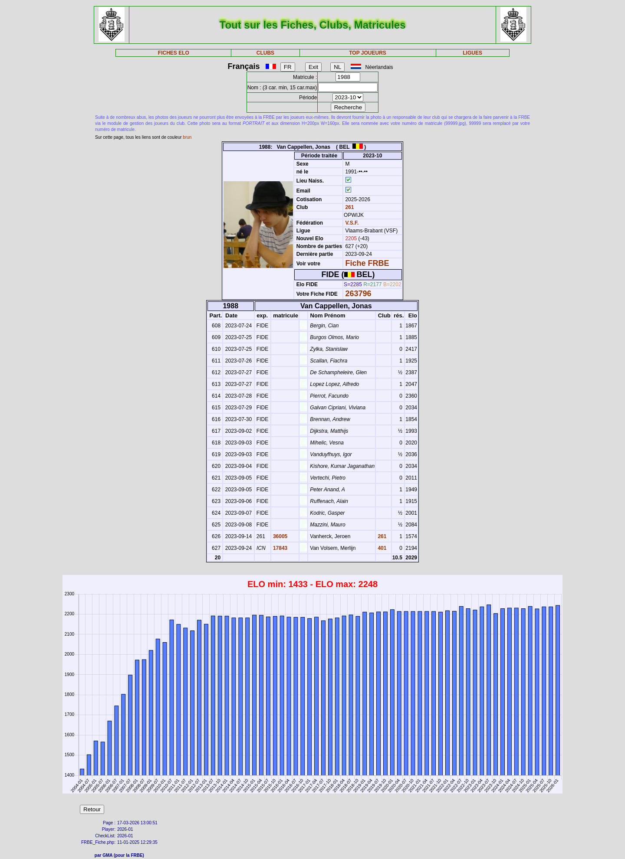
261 (349, 207)
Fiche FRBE (367, 263)
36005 (280, 536)
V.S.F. (352, 223)
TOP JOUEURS (367, 53)
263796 (358, 293)
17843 (280, 548)
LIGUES (472, 53)
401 (381, 548)
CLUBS (265, 53)
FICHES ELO (173, 53)
